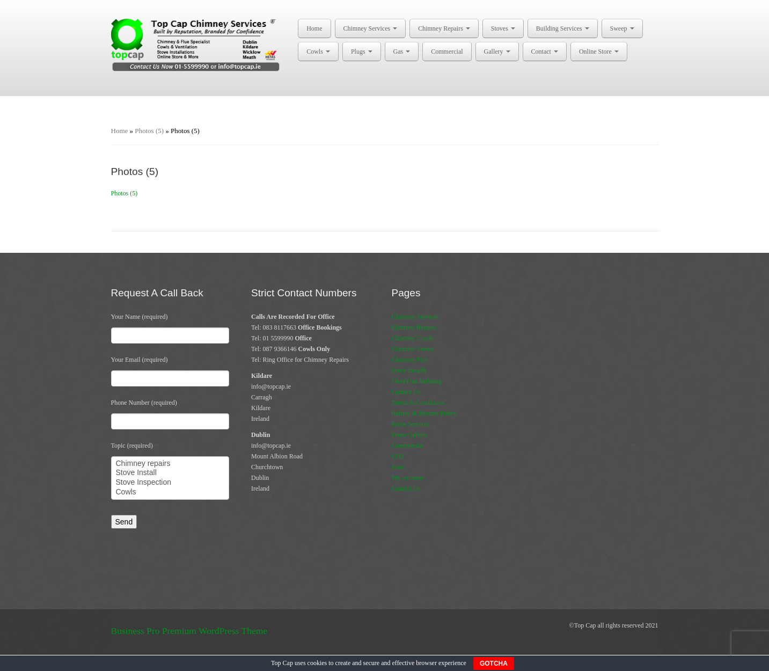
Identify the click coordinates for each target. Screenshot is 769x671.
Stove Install (170, 473)
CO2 (398, 456)
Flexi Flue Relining (417, 381)
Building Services (562, 28)
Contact (544, 51)
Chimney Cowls (413, 338)
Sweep (622, 28)
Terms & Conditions (418, 402)
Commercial (447, 51)
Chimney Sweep (413, 349)
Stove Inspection (170, 482)
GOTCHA (494, 663)
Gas (402, 51)
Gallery (497, 51)
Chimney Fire (409, 359)
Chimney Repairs (444, 28)
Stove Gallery (409, 435)
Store (398, 467)
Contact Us (406, 392)
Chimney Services (370, 28)
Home (314, 28)
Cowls (318, 51)
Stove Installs (409, 370)
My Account (408, 478)
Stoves (503, 28)
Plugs (361, 51)
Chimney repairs (170, 464)
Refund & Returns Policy (424, 413)
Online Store (599, 51)
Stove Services (411, 424)
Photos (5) (149, 131)
